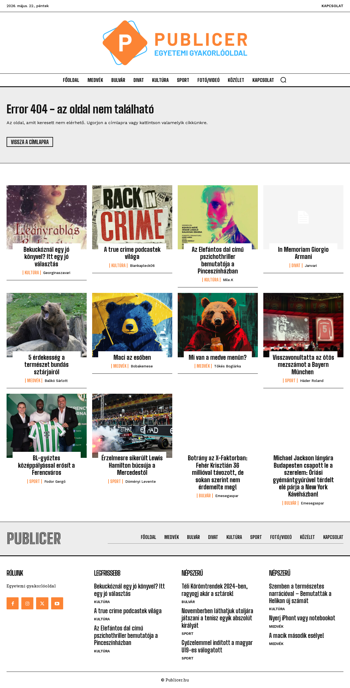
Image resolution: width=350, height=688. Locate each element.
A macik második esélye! (296, 636)
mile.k (228, 280)
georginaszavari (56, 273)
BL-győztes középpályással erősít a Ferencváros (46, 465)
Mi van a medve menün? (218, 357)
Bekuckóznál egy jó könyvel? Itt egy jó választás (46, 257)
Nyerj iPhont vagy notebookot (302, 618)
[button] (283, 79)
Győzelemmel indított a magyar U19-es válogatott (217, 646)
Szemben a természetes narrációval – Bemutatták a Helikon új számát (300, 594)
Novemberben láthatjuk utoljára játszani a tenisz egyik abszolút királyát (217, 618)
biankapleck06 (142, 266)
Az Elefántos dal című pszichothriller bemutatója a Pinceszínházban (218, 260)
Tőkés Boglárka (227, 366)
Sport (290, 381)
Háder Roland (311, 381)
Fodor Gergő (55, 481)
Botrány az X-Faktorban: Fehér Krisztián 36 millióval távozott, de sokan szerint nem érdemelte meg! (217, 473)
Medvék (33, 381)
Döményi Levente (140, 481)
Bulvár (205, 496)
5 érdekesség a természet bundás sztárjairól (46, 365)
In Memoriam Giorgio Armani (303, 253)
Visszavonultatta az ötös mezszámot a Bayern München (303, 365)
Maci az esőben (132, 357)
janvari (311, 266)
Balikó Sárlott (56, 381)
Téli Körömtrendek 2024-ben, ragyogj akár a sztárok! (215, 590)
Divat (296, 265)
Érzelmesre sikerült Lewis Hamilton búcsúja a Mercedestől (132, 465)
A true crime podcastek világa (132, 253)
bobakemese (142, 366)
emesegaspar (226, 496)
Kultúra (32, 273)
